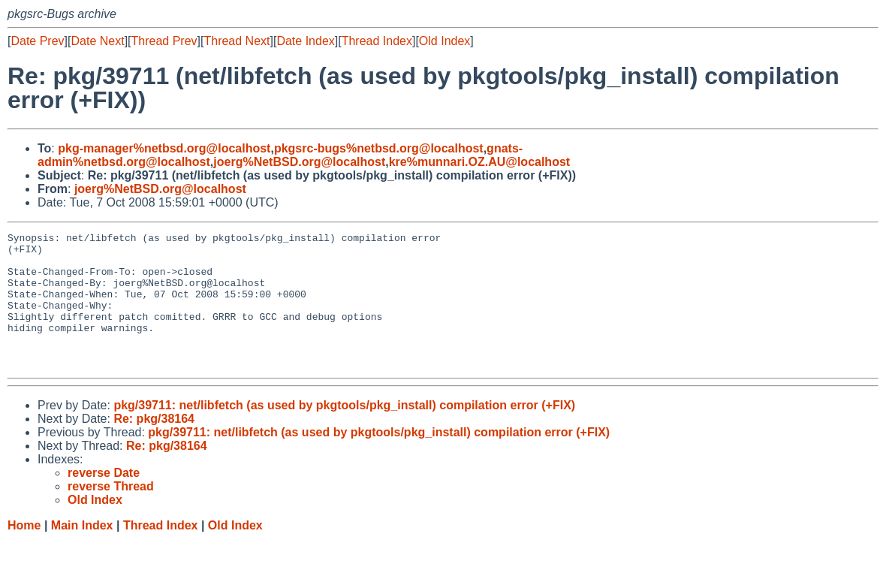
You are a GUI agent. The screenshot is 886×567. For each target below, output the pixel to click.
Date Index (305, 41)
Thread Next (236, 41)
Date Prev (37, 41)
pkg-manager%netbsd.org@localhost (164, 148)
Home (24, 552)
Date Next (97, 41)
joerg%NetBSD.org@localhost (299, 161)
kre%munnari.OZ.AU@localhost (479, 161)
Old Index (444, 41)
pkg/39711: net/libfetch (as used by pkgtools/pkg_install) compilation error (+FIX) (344, 432)
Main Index (82, 552)
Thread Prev (164, 41)
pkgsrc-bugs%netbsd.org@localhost (379, 148)
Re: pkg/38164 (153, 445)
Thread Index (377, 41)
